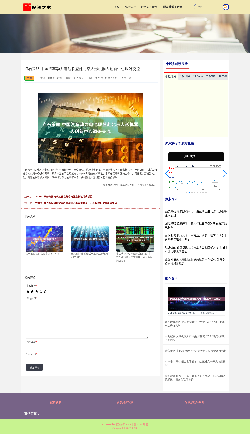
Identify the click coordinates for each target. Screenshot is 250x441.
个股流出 (211, 76)
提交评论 (34, 367)
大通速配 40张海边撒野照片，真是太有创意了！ (193, 313)
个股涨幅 (170, 76)
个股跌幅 (184, 76)
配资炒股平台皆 (172, 6)
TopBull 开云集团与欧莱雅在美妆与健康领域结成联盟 (63, 196)
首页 (117, 6)
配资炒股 (130, 6)
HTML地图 (142, 424)
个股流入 (197, 76)
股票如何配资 (149, 6)
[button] (167, 173)
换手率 (223, 76)
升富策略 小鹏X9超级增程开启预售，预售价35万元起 (195, 350)
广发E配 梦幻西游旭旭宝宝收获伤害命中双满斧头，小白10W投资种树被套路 (75, 203)
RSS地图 (131, 424)
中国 (29, 78)
